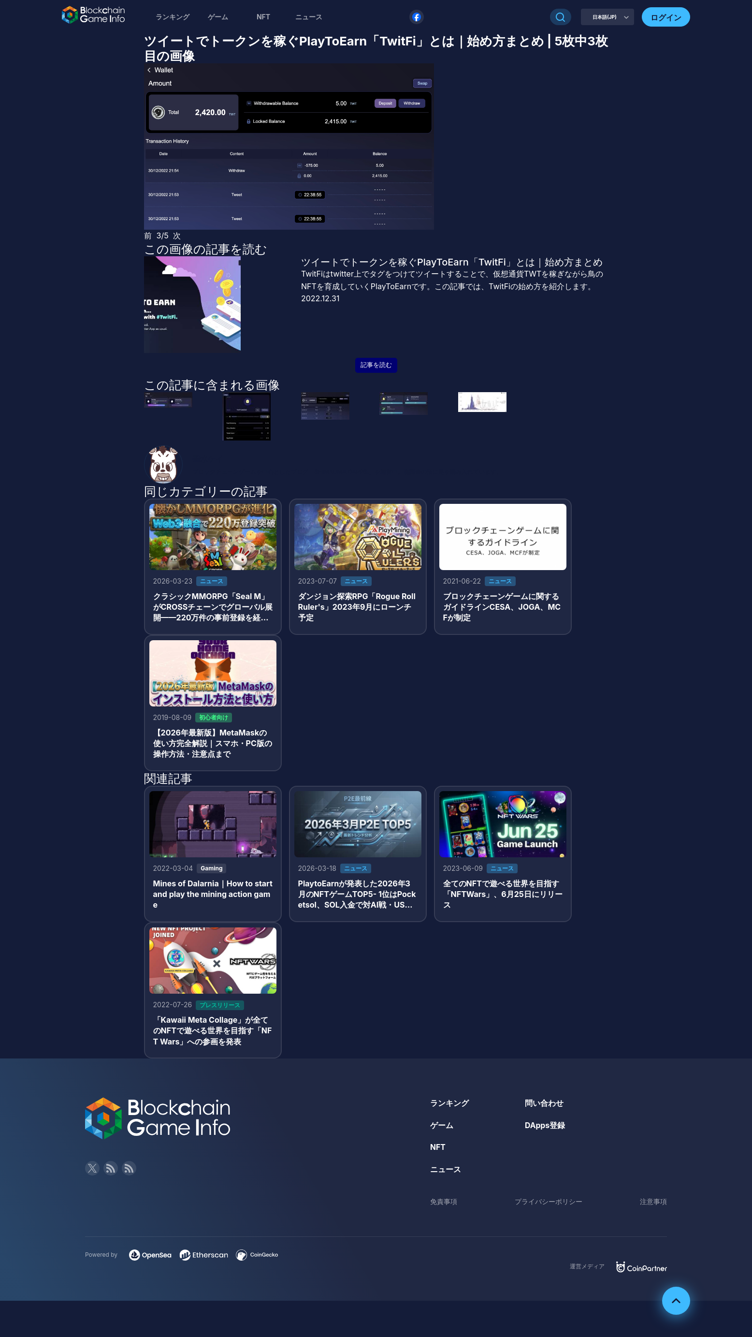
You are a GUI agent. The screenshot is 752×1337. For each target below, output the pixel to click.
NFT (263, 17)
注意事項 (653, 1204)
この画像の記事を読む (205, 249)
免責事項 (443, 1204)
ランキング (172, 17)
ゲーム (218, 17)
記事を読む (376, 364)
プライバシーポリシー (548, 1204)
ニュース (445, 1172)
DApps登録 (545, 1128)
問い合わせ (544, 1106)
